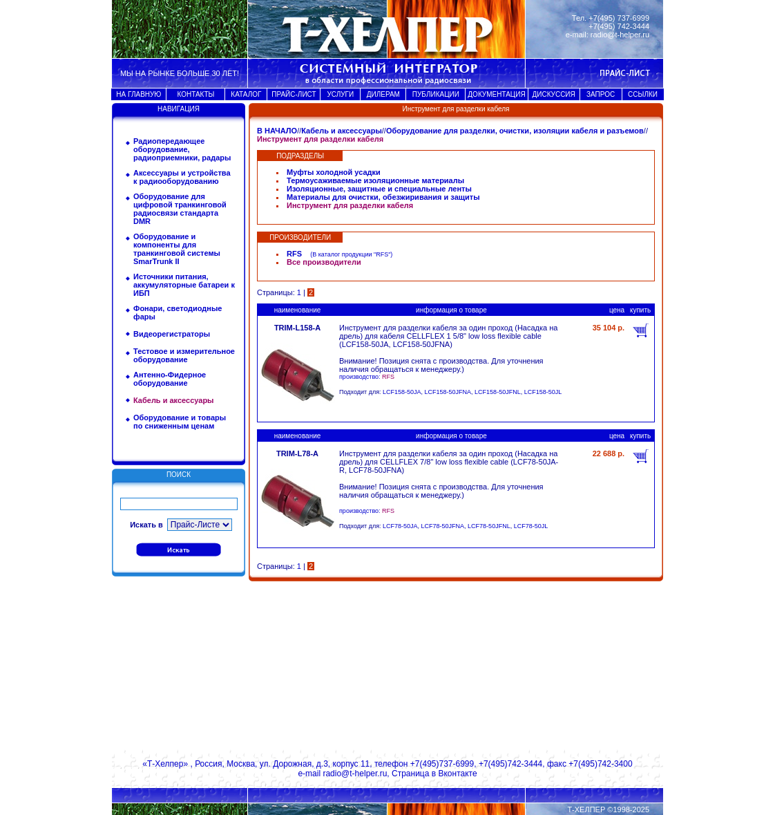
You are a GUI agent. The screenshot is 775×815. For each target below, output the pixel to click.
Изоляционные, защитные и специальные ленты (379, 189)
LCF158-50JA (402, 391)
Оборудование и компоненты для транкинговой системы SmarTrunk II (176, 248)
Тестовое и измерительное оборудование (184, 355)
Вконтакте (457, 773)
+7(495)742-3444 (510, 764)
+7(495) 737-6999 (619, 18)
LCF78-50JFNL (489, 526)
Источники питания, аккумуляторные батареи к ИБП (184, 284)
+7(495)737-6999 (442, 764)
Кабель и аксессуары (341, 131)
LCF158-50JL (543, 391)
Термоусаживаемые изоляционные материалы (375, 180)
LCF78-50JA (400, 526)
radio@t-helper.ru (620, 34)
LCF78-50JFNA (443, 526)
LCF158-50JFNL (498, 391)
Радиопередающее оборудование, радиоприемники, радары (182, 149)
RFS (294, 254)
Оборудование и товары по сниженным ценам (179, 421)
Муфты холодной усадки (334, 172)
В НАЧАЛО (277, 131)
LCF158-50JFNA (448, 391)
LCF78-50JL (531, 526)
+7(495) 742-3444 (619, 26)
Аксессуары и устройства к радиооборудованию (182, 177)
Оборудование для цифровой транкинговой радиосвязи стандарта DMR (180, 208)
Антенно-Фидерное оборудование (169, 379)
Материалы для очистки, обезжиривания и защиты (383, 197)
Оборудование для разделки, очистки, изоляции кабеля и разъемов (515, 131)
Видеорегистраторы (171, 334)
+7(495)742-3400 (600, 764)
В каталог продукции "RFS (350, 254)
